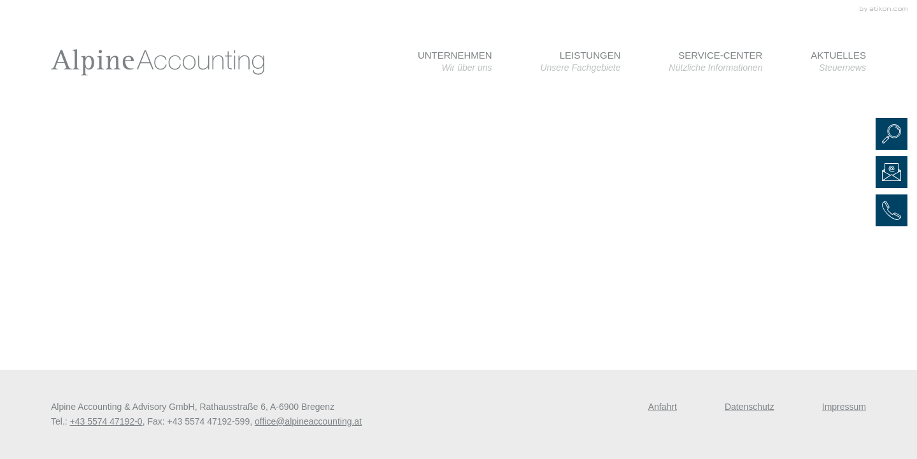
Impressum (844, 407)
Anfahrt (662, 407)
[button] (891, 134)
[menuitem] (455, 61)
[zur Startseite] (157, 62)
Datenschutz (749, 407)
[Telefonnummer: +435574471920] (106, 421)
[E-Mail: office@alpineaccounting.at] (891, 172)
